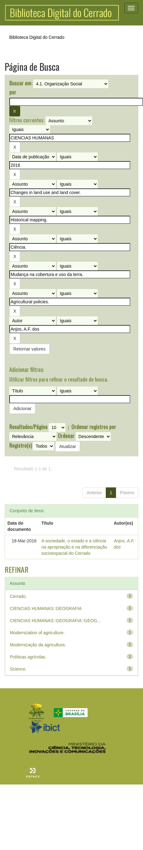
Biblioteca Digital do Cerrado (36, 37)
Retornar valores (29, 348)
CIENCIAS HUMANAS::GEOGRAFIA (46, 608)
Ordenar (66, 436)
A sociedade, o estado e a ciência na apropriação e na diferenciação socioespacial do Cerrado (74, 547)
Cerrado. (18, 596)
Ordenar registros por (93, 427)
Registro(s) (20, 445)
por (12, 92)
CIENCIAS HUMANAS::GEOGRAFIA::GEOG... (55, 620)
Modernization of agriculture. (37, 632)
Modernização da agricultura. (38, 644)
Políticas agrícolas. (28, 656)
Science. (18, 669)
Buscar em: (20, 83)
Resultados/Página (28, 427)
